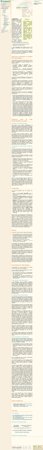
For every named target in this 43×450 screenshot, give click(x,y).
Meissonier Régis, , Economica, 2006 (22, 404)
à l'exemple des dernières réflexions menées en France (22, 97)
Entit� (5, 17)
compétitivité (15, 207)
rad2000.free (24, 39)
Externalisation (6, 24)
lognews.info (27, 426)
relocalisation (16, 53)
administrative (28, 99)
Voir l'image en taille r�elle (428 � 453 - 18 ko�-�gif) (22, 430)
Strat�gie (4, 10)
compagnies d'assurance (20, 341)
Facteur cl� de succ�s (6, 26)
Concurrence (5, 9)
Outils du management (4, 7)
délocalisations (14, 301)
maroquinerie (21, 299)
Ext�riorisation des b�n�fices (7, 22)
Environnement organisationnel (6, 19)
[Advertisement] (17, 3)
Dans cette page (3, 3)
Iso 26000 (16, 384)
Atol (17, 365)
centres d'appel (26, 340)
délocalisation (24, 268)
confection (13, 297)
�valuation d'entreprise (5, 21)
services (18, 41)
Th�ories (4, 11)
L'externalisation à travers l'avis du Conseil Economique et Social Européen (22, 418)
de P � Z (4, 28)
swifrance (29, 33)
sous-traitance (14, 26)
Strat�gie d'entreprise (4, 8)
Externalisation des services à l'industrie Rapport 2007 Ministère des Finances (22, 416)
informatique (17, 340)
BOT (30, 107)
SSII (12, 48)
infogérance (18, 47)
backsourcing (22, 53)
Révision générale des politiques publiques (20, 110)
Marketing (2, 29)
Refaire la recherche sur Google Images (22, 432)
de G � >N (4, 27)
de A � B (4, 12)
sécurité (25, 384)
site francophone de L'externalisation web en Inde (23, 419)
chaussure (26, 299)
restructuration (16, 33)
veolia (26, 26)
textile (29, 296)
